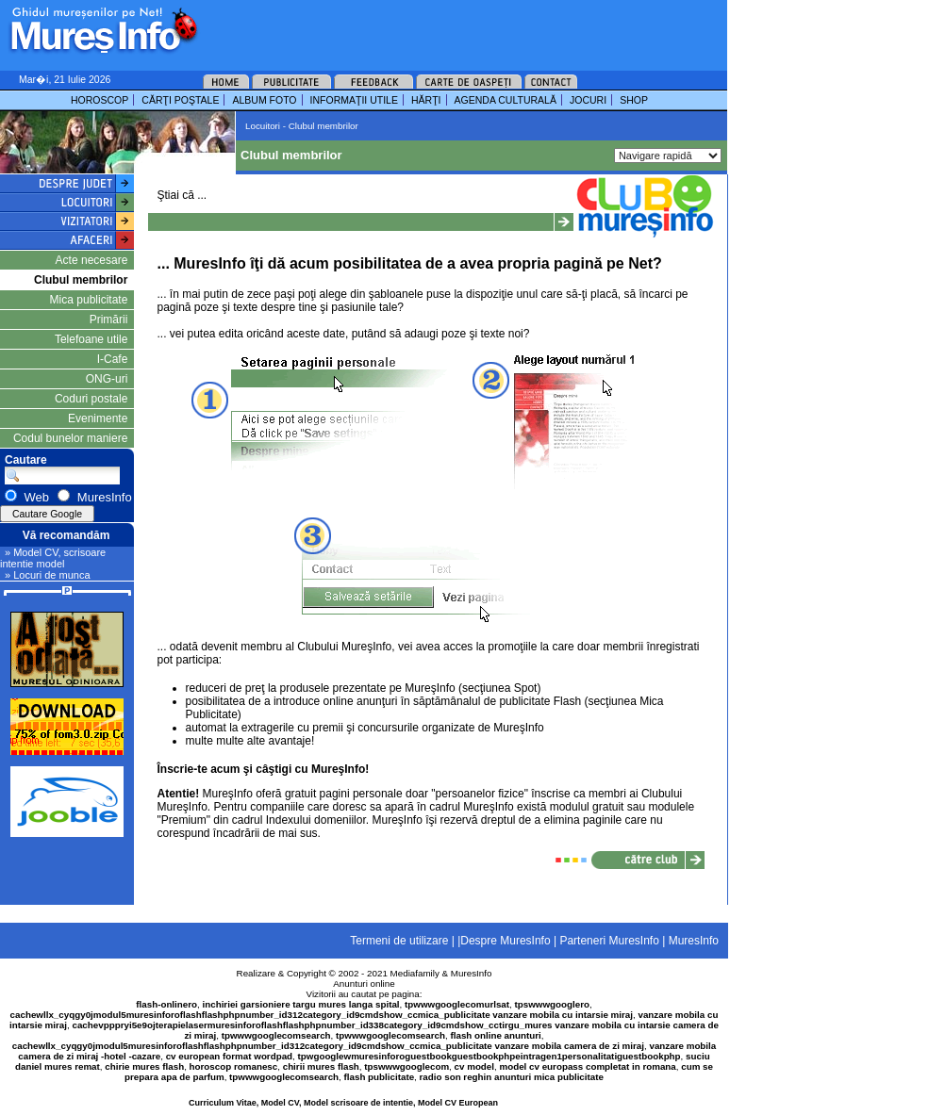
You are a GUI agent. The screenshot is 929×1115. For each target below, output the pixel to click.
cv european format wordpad (229, 1056)
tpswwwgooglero (552, 1004)
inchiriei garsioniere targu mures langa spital (301, 1004)
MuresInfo (471, 973)
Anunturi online (363, 983)
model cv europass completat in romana (587, 1066)
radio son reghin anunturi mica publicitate (512, 1077)
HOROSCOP (99, 100)
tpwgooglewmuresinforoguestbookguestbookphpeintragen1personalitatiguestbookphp (489, 1056)
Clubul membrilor (80, 280)
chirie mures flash (144, 1066)
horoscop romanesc (234, 1066)
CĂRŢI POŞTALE (180, 100)
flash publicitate (379, 1077)
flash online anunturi (495, 1035)
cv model (474, 1066)
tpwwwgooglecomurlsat (457, 1004)
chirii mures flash (321, 1066)
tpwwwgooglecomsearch (276, 1035)
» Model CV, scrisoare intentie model (53, 558)
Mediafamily (415, 973)
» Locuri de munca (48, 575)
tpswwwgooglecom (406, 1066)
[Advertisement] (285, 59)
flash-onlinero (166, 1004)
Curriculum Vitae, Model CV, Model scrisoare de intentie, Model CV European (343, 1102)
